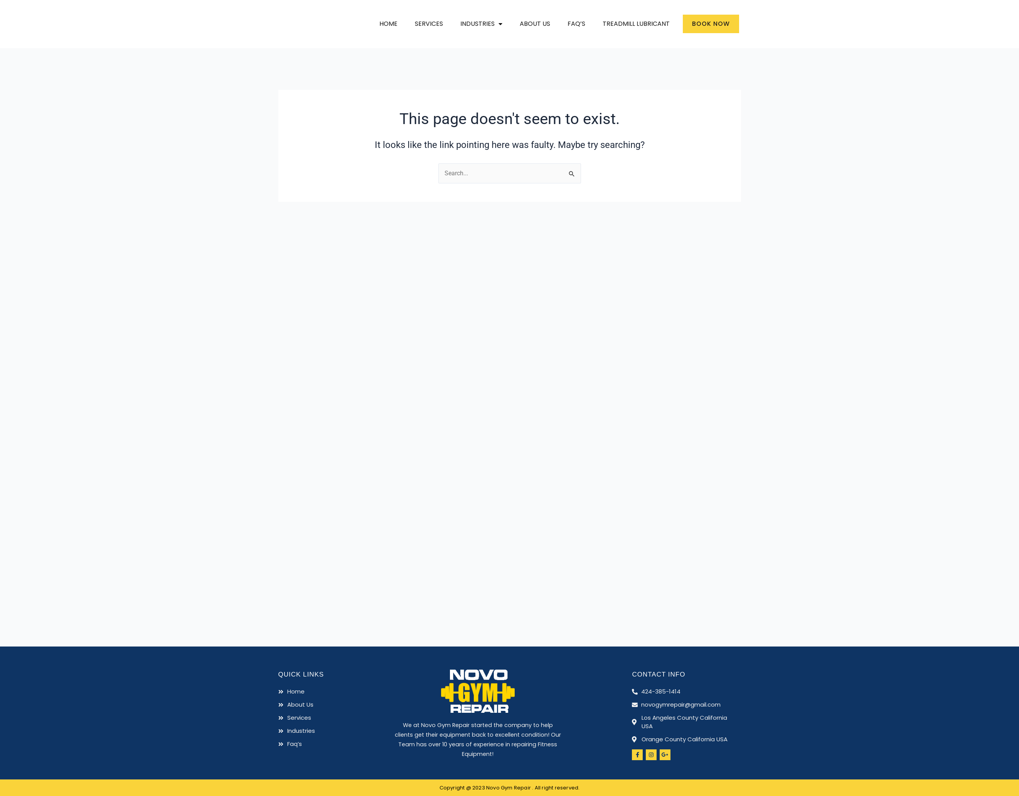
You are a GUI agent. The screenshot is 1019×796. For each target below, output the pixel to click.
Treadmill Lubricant (636, 24)
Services (429, 24)
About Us (535, 24)
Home (388, 24)
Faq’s (576, 24)
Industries (481, 24)
